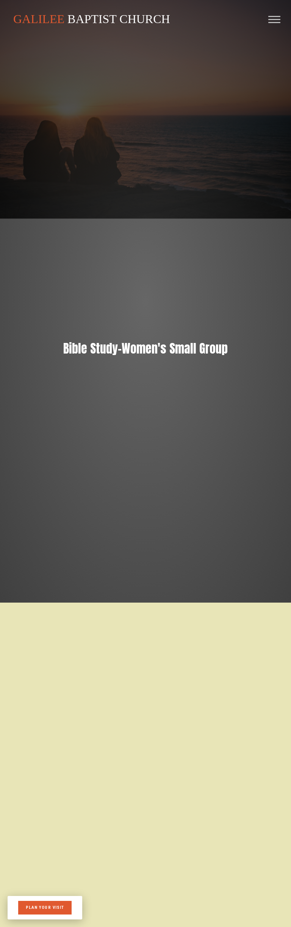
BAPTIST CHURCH (91, 19)
